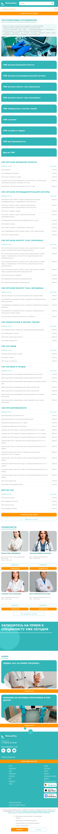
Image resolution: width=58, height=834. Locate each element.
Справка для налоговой (50, 776)
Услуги (10, 765)
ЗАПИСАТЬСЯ (29, 691)
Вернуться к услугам (31, 519)
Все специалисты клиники (29, 614)
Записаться (15, 568)
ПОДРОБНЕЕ (15, 565)
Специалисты (12, 768)
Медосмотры (12, 781)
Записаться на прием (29, 13)
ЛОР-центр (11, 776)
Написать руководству (8, 757)
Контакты (46, 773)
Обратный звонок (29, 761)
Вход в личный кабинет (50, 781)
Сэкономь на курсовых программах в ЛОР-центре (27, 699)
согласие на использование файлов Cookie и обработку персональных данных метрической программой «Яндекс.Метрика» (31, 811)
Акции (10, 771)
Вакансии (46, 778)
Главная (46, 765)
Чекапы (11, 783)
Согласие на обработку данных (17, 804)
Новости (46, 771)
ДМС (10, 778)
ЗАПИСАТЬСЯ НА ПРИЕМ (29, 514)
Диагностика (12, 773)
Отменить (38, 829)
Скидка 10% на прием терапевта (21, 663)
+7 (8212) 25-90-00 (8, 9)
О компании (47, 768)
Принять (19, 829)
